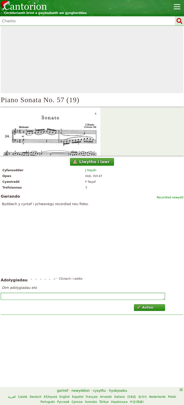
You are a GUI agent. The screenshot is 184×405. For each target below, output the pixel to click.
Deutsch (35, 397)
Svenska (91, 402)
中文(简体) (137, 402)
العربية (12, 397)
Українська (119, 402)
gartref (62, 390)
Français (92, 397)
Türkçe (104, 402)
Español (77, 397)
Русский (63, 402)
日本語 (131, 397)
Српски (77, 402)
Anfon (145, 307)
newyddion (81, 390)
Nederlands (157, 397)
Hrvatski (106, 397)
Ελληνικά (50, 397)
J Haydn (90, 170)
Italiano (119, 397)
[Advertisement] (92, 59)
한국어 (142, 397)
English (64, 397)
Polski (172, 397)
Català (22, 397)
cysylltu (99, 390)
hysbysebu (118, 390)
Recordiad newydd (170, 197)
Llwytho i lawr (91, 161)
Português (47, 402)
